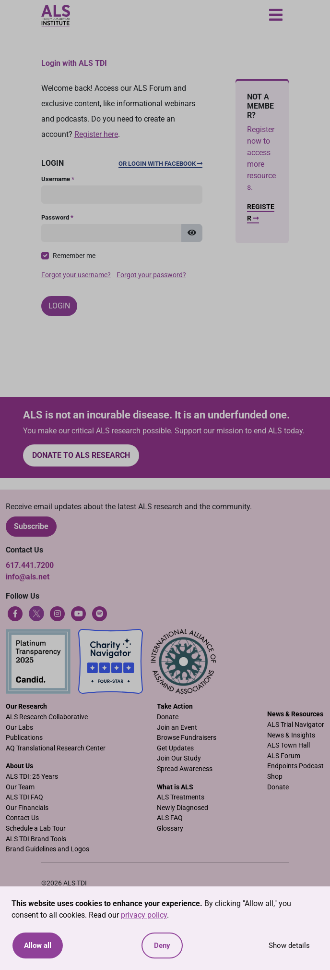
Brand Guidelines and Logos (47, 849)
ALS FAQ (170, 818)
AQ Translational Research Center (56, 748)
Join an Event (177, 728)
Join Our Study (179, 758)
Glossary (170, 828)
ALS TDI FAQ (24, 797)
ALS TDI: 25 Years (32, 777)
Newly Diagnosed (182, 808)
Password (57, 217)
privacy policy (144, 915)
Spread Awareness (184, 769)
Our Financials (27, 808)
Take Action (175, 706)
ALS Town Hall (288, 745)
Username (57, 179)
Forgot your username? (76, 275)
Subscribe (31, 526)
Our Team (20, 787)
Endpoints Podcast (295, 766)
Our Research (26, 706)
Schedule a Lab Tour (36, 828)
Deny (162, 945)
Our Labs (19, 728)
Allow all (37, 945)
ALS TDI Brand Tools (36, 839)
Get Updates (175, 748)
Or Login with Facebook (160, 163)
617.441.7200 (30, 565)
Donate (167, 717)
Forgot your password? (151, 275)
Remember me (74, 256)
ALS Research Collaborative (47, 717)
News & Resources (295, 714)
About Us (19, 766)
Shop (275, 777)
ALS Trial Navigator (295, 725)
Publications (24, 738)
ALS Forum (283, 756)
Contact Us (22, 818)
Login (59, 305)
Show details (289, 945)
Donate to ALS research (81, 455)
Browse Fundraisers (186, 738)
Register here (96, 134)
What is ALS (175, 787)
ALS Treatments (180, 797)
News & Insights (291, 735)
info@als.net (27, 576)
